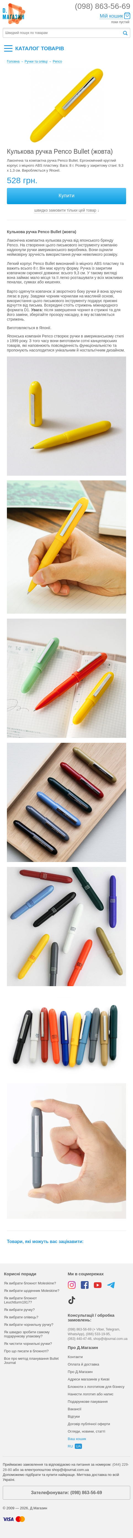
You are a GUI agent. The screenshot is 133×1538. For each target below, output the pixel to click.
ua (78, 1446)
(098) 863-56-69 (102, 6)
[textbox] (62, 33)
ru (70, 1446)
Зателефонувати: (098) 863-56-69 (66, 1492)
